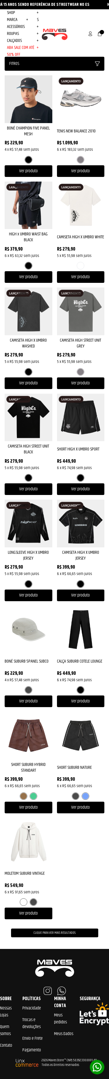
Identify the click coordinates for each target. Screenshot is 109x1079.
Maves (54, 33)
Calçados (23, 40)
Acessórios (23, 26)
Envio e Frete (32, 1038)
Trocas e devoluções (31, 1023)
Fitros (54, 63)
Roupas (23, 33)
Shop (23, 12)
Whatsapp (97, 1067)
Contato (6, 1045)
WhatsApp (61, 990)
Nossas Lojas (6, 1012)
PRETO (28, 160)
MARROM (23, 796)
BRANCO (80, 265)
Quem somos (5, 1030)
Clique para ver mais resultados (54, 933)
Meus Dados (63, 1033)
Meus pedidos (60, 1018)
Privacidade (31, 1008)
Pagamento (31, 1050)
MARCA (17, 19)
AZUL (85, 796)
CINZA (80, 160)
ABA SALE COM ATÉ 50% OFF (23, 51)
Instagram (47, 990)
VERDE (33, 796)
